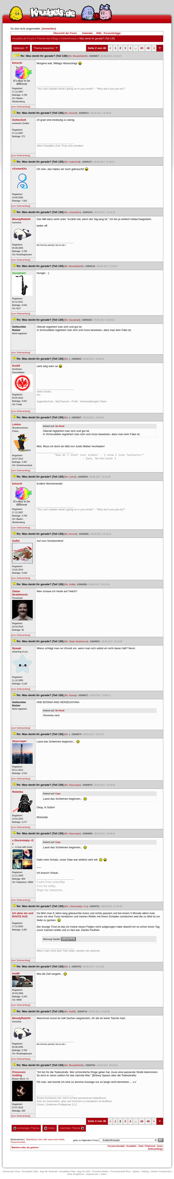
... (136, 48)
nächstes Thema (72, 1128)
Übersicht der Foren (65, 33)
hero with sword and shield (51, 1139)
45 (141, 48)
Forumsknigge (112, 33)
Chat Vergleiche (75, 1174)
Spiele (136, 1171)
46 (148, 48)
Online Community (161, 1171)
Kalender (87, 33)
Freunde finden (100, 1171)
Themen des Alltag (47, 38)
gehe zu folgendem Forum (86, 1140)
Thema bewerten (46, 48)
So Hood (59, 426)
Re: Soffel (70, 584)
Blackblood (31, 1139)
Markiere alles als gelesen (25, 1147)
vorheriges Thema (26, 1128)
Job (103, 1174)
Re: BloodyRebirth (78, 56)
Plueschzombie (18, 1142)
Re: (67, 359)
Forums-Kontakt (116, 1146)
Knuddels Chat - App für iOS (74, 1171)
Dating (145, 1171)
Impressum (92, 1174)
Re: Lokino (70, 476)
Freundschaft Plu (121, 1171)
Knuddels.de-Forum (23, 38)
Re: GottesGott (72, 162)
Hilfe (99, 33)
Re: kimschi (70, 113)
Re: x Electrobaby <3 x (76, 906)
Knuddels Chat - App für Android (39, 1171)
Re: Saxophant (72, 320)
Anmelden (48, 28)
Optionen (21, 48)
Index (49, 1128)
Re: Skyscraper (72, 785)
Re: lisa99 (70, 1011)
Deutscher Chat (11, 1171)
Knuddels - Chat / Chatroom (140, 1146)
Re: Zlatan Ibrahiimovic (76, 641)
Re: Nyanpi (70, 695)
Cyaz (57, 793)
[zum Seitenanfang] (20, 106)
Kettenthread (69, 38)
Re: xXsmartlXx (72, 212)
